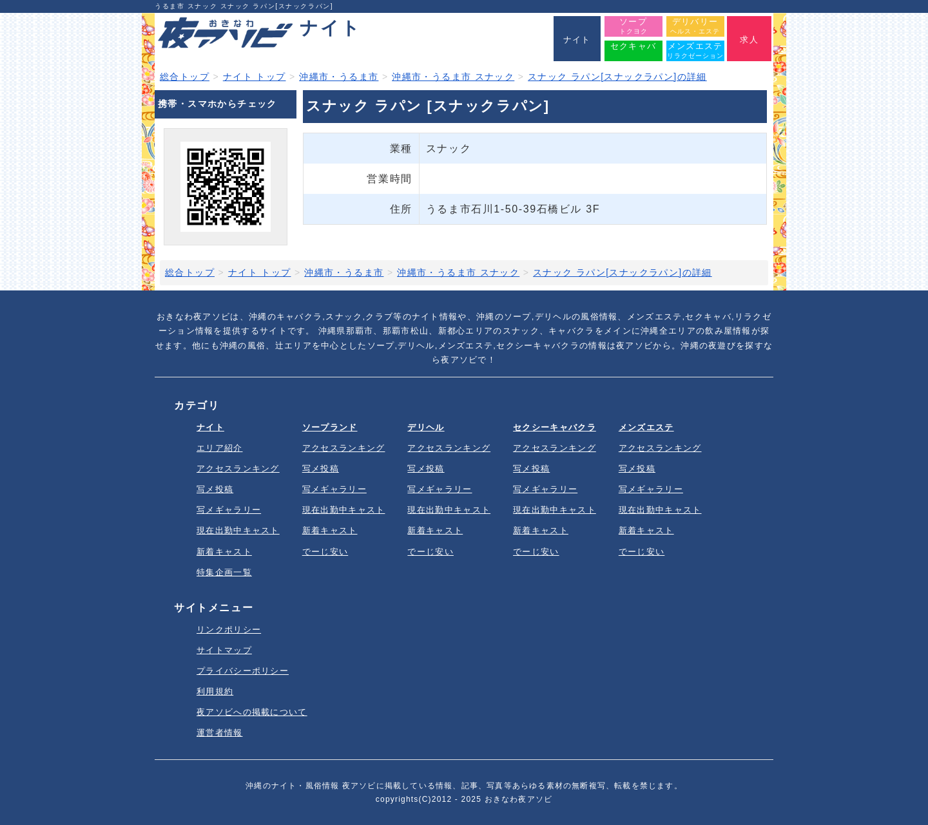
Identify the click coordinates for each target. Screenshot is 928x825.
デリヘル (425, 427)
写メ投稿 (215, 489)
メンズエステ (646, 427)
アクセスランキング (238, 468)
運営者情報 (220, 732)
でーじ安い (325, 551)
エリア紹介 (220, 448)
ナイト (210, 427)
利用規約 (215, 691)
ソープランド (330, 427)
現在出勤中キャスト (238, 530)
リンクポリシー (229, 629)
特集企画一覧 (224, 572)
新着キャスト (224, 551)
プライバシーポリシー (243, 671)
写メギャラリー (229, 510)
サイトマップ (224, 650)
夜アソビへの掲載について (252, 712)
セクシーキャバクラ (554, 427)
